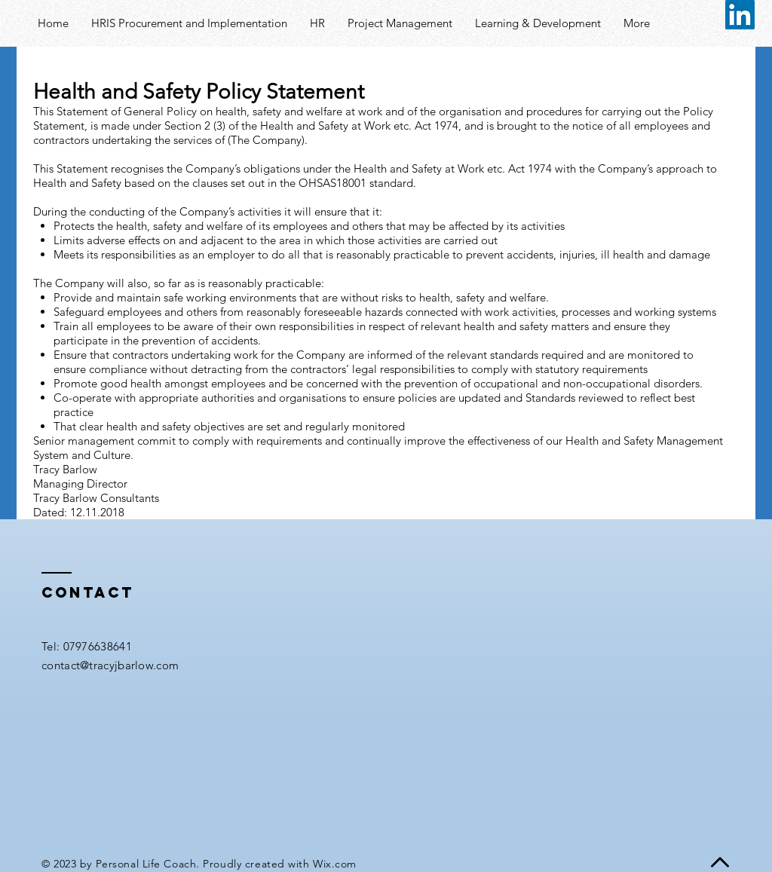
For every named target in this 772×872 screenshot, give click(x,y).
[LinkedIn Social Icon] (740, 14)
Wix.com (335, 863)
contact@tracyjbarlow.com (110, 665)
